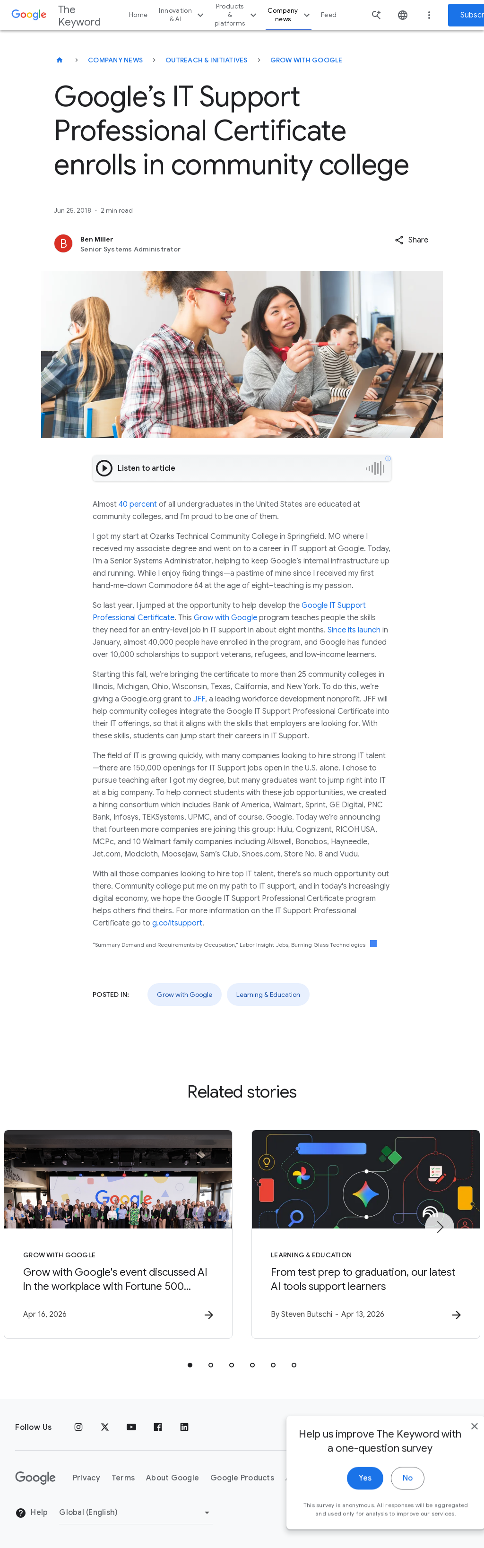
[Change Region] (136, 1512)
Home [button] (138, 15)
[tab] (190, 1365)
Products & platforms (237, 14)
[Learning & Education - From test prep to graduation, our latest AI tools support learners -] (366, 1234)
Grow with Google (306, 60)
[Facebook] (158, 1427)
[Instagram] (78, 1427)
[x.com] (105, 1427)
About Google (172, 1478)
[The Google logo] (35, 1478)
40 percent (138, 504)
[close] (454, 1445)
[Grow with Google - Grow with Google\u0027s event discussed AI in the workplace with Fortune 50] (118, 1234)
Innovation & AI (182, 15)
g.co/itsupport (177, 923)
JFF (199, 699)
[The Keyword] (59, 60)
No (388, 1497)
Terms (123, 1478)
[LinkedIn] (184, 1427)
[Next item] (440, 1227)
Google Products (242, 1478)
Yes (345, 1497)
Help (31, 1513)
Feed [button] (329, 15)
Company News (115, 60)
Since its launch (354, 630)
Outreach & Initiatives (206, 60)
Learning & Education (268, 994)
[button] (411, 240)
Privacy (86, 1478)
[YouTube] (131, 1427)
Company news (290, 15)
